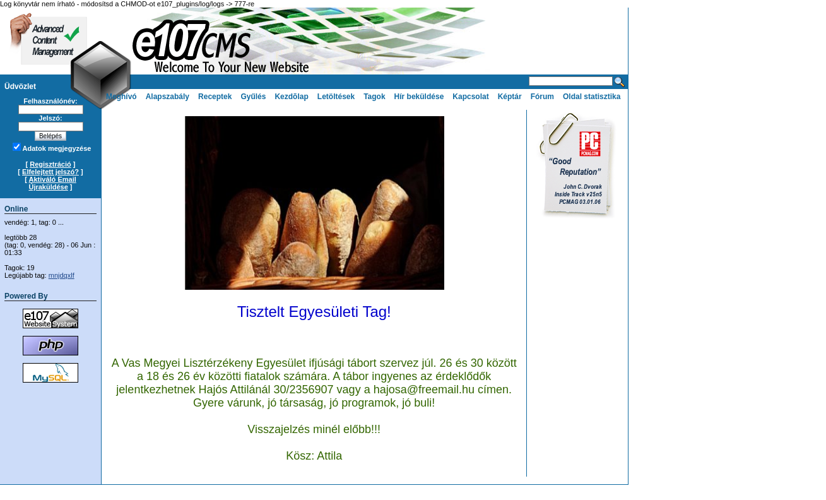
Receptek (215, 96)
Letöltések (336, 96)
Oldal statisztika (591, 96)
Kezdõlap (291, 96)
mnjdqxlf (61, 275)
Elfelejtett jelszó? (50, 172)
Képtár (510, 96)
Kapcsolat (470, 96)
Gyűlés (253, 96)
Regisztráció (50, 164)
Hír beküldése (419, 96)
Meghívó (121, 96)
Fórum (542, 96)
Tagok (374, 96)
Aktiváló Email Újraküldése (52, 183)
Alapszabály (167, 96)
